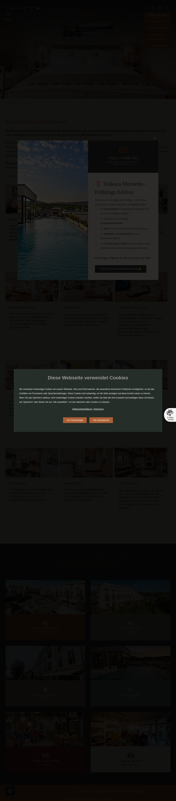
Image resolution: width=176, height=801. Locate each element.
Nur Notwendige (75, 420)
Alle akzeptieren (101, 420)
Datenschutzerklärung (82, 409)
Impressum (99, 409)
